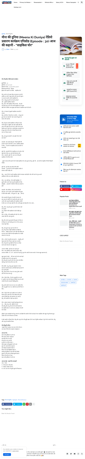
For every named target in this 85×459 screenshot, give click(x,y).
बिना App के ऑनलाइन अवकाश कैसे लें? (71, 170)
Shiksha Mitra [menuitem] (49, 2)
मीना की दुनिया (9, 33)
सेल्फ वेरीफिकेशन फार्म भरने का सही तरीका (71, 152)
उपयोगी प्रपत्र (73, 282)
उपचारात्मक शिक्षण (64, 282)
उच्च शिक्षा (63, 279)
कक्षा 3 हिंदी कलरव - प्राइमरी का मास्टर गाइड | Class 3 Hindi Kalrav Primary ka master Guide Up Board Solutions (75, 224)
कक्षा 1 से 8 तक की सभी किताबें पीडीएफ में (70, 82)
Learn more (15, 451)
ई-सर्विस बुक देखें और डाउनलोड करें (71, 133)
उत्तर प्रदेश (69, 279)
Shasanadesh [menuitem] (38, 2)
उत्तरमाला (75, 279)
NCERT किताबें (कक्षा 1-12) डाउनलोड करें (71, 66)
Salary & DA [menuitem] (59, 2)
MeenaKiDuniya (22, 400)
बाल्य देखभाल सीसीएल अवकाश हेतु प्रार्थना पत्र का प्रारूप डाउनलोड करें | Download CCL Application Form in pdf (75, 203)
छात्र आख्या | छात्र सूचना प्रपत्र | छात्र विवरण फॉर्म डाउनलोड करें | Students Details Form (75, 214)
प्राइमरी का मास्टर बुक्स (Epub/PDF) (70, 90)
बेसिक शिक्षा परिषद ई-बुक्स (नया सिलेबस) (70, 74)
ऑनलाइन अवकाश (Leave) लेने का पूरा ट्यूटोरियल (71, 164)
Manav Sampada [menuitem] (71, 2)
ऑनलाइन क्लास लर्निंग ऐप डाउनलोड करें (70, 98)
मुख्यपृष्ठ (3, 33)
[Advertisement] (42, 19)
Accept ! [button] (7, 454)
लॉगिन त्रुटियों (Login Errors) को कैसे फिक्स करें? (70, 158)
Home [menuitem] (15, 2)
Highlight (14, 400)
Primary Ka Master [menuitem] (25, 2)
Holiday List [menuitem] (17, 7)
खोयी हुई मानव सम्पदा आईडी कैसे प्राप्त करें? (70, 127)
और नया (4, 445)
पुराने (54, 445)
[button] (78, 2)
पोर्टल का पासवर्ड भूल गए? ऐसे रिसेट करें (70, 139)
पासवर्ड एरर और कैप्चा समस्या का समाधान (71, 145)
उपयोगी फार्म (63, 285)
